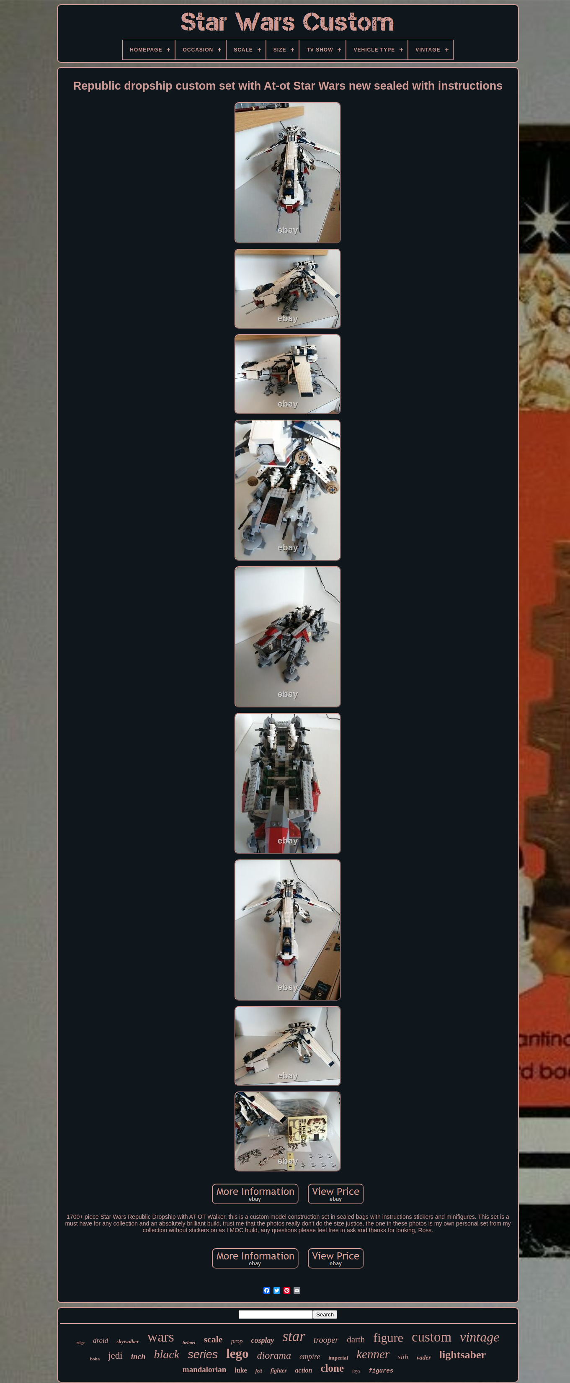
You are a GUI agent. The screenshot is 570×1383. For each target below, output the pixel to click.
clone (332, 1368)
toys (356, 1371)
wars (160, 1336)
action (303, 1370)
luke (241, 1370)
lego (237, 1353)
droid (100, 1340)
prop (237, 1341)
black (167, 1354)
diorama (274, 1355)
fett (258, 1371)
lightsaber (462, 1355)
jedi (115, 1355)
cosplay (262, 1340)
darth (356, 1339)
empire (309, 1356)
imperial (338, 1358)
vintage (479, 1336)
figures (381, 1371)
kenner (372, 1354)
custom (431, 1336)
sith (403, 1357)
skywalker (127, 1341)
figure (388, 1337)
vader (424, 1357)
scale (213, 1339)
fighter (279, 1371)
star (293, 1336)
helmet (189, 1342)
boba (95, 1358)
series (203, 1354)
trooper (326, 1339)
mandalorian (205, 1369)
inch (138, 1356)
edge (81, 1342)
